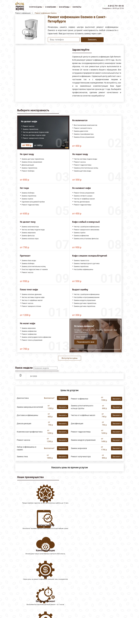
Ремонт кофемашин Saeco (28, 595)
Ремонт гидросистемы (81, 432)
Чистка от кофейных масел (83, 415)
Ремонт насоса (23, 440)
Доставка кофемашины (27, 415)
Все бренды (64, 7)
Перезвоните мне (85, 342)
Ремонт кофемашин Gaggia (29, 601)
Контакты (77, 7)
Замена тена (22, 456)
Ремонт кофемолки (79, 399)
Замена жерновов (79, 448)
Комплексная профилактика (29, 432)
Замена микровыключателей (30, 407)
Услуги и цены (35, 7)
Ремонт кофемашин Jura (27, 589)
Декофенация (77, 423)
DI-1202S (33, 376)
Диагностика (23, 398)
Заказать (92, 39)
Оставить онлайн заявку (95, 605)
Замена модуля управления (83, 440)
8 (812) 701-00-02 (116, 6)
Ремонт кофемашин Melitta (28, 592)
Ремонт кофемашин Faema (29, 598)
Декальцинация (24, 423)
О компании (50, 7)
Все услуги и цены (70, 358)
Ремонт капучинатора (81, 456)
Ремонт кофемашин (25, 586)
